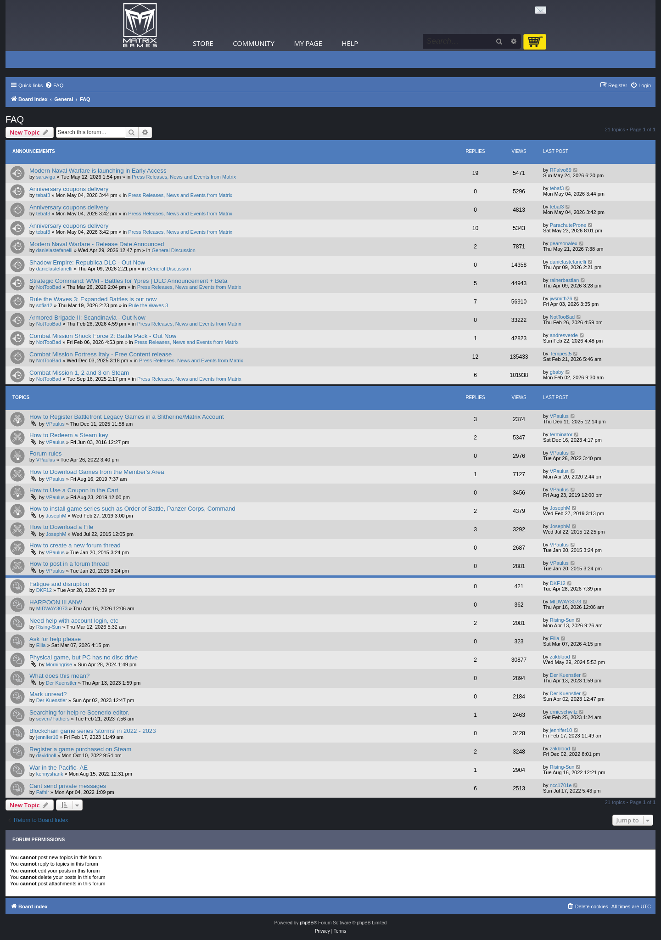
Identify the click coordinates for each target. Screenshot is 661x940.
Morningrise (59, 664)
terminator (561, 434)
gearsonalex (563, 243)
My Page (308, 43)
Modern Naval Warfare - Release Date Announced (96, 244)
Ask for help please (55, 639)
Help (350, 43)
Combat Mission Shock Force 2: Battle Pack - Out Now (102, 335)
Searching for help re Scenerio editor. (79, 712)
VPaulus (55, 424)
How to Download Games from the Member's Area (96, 471)
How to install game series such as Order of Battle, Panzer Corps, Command (132, 508)
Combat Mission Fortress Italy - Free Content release (100, 354)
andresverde (564, 335)
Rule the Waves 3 (148, 305)
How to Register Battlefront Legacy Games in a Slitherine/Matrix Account (126, 416)
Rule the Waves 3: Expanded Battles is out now (93, 299)
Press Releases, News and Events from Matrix (184, 177)
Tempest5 (561, 353)
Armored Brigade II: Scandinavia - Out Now (87, 317)
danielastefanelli (54, 250)
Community (253, 43)
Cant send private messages (67, 785)
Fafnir (42, 792)
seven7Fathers (53, 718)
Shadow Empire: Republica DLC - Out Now (87, 262)
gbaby (557, 372)
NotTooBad (48, 287)
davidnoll (46, 755)
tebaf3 (43, 195)
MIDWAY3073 (51, 608)
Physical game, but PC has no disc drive (83, 657)
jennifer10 (47, 737)
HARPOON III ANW (55, 602)
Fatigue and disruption (59, 583)
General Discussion (173, 250)
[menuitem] (54, 85)
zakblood (560, 656)
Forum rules (45, 453)
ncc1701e (561, 785)
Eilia (41, 645)
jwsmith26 (561, 298)
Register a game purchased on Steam (80, 749)
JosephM (56, 515)
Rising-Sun (48, 627)
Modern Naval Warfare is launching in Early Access (98, 170)
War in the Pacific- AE (58, 767)
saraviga (46, 177)
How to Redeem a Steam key (68, 435)
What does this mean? (59, 675)
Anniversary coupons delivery (68, 189)
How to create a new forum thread (75, 545)
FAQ (15, 119)
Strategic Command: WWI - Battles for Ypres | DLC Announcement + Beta (128, 280)
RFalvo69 (560, 170)
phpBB (307, 922)
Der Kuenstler (61, 683)
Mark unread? (48, 694)
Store (203, 43)
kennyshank (49, 774)
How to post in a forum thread (69, 563)
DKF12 (44, 590)
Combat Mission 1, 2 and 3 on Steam (79, 372)
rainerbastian (564, 280)
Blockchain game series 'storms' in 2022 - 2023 (92, 730)
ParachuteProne (568, 225)
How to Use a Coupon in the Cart (73, 490)
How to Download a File (61, 526)
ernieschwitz (564, 712)
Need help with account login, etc (73, 620)
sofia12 (44, 305)
